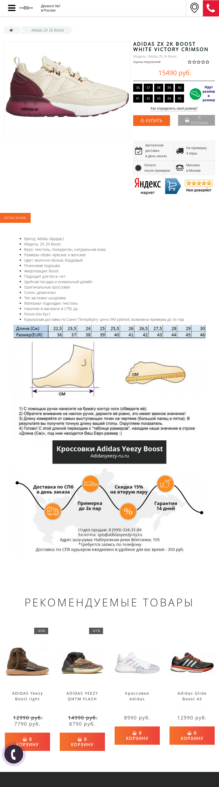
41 (138, 98)
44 (169, 98)
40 (179, 87)
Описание (15, 218)
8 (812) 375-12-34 (211, 8)
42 (148, 98)
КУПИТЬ (154, 120)
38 (159, 87)
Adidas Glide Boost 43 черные (192, 699)
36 (138, 87)
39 (169, 87)
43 (159, 98)
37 (148, 87)
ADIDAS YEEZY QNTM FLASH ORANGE (82, 699)
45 (179, 98)
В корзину (196, 120)
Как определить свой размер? (174, 109)
